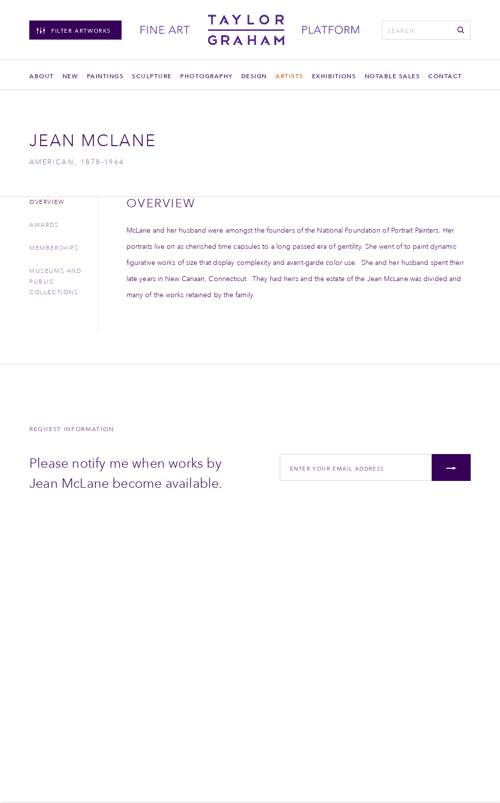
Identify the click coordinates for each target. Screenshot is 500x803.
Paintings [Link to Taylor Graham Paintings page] (105, 76)
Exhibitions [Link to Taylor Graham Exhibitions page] (334, 76)
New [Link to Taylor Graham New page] (70, 76)
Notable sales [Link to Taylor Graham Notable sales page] (392, 76)
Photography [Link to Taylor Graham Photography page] (206, 76)
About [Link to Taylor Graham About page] (41, 76)
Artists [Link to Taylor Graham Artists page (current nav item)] (289, 76)
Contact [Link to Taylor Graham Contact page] (445, 76)
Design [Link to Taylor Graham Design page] (254, 76)
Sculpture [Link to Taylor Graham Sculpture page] (152, 76)
